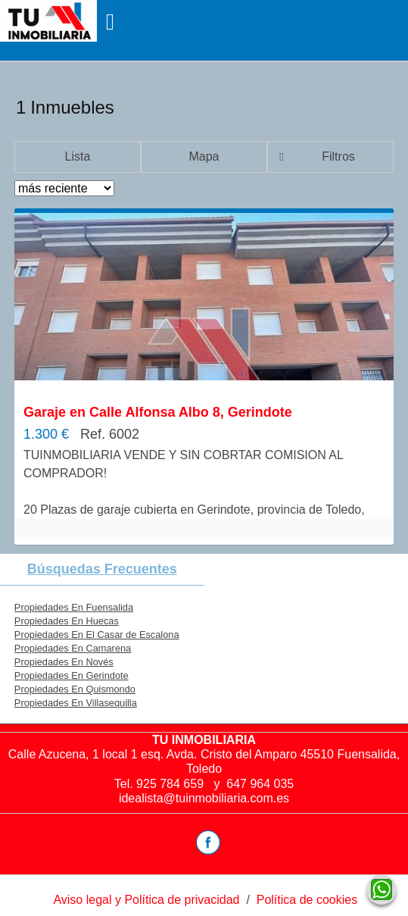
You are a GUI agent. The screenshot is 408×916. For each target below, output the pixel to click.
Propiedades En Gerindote (71, 675)
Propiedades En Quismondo (74, 689)
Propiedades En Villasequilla (75, 702)
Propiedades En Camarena (72, 648)
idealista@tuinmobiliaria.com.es (204, 798)
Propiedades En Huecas (66, 621)
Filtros (338, 156)
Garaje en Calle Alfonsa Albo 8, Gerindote (157, 412)
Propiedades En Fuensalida (73, 607)
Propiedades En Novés (64, 661)
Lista (78, 156)
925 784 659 (171, 783)
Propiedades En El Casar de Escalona (96, 634)
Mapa (203, 156)
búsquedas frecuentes (102, 569)
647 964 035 (260, 783)
